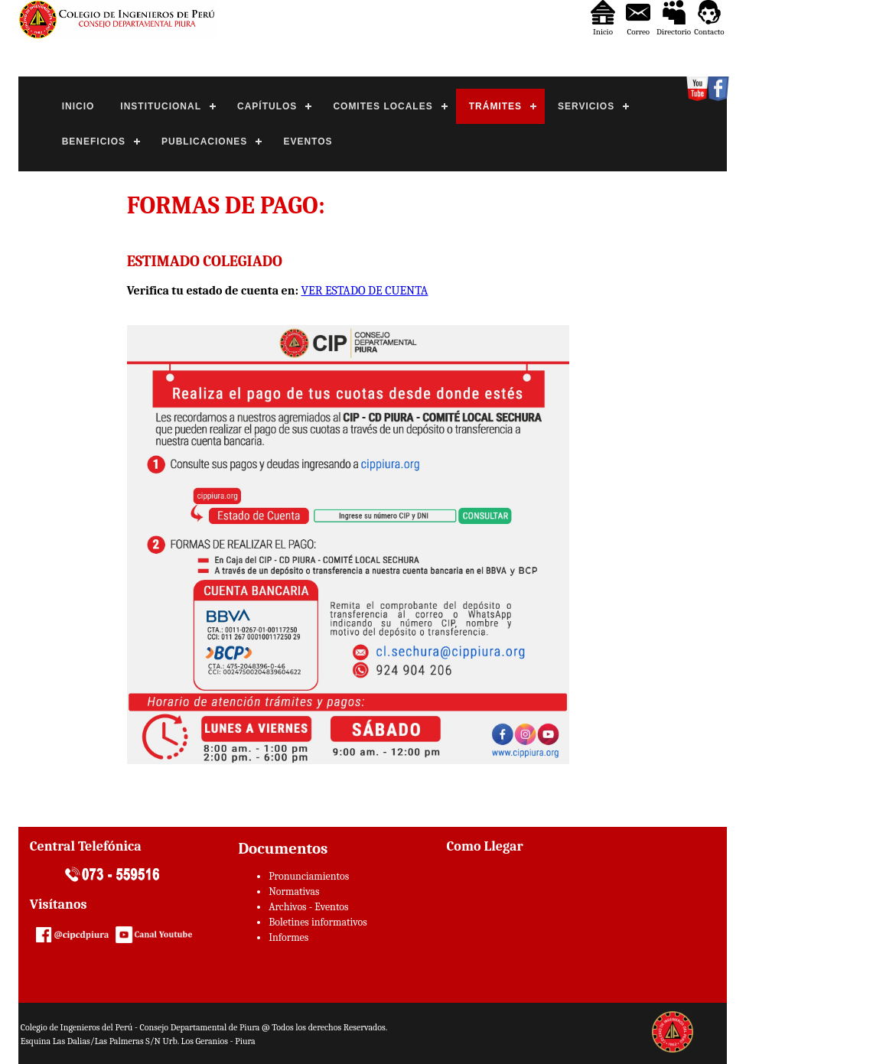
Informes (288, 937)
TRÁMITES (495, 106)
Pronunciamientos (309, 876)
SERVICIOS (586, 106)
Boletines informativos (318, 922)
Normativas (294, 891)
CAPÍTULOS (267, 106)
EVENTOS (307, 141)
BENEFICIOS (93, 141)
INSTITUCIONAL (160, 106)
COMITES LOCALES (382, 106)
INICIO (78, 106)
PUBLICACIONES (204, 141)
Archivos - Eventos (308, 906)
